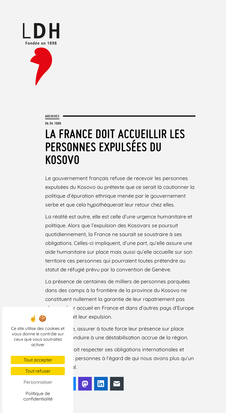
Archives (52, 116)
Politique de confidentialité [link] (38, 396)
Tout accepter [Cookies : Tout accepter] (38, 360)
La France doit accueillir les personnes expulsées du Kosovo (115, 147)
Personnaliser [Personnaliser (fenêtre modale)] (38, 382)
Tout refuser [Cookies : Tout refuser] (38, 371)
